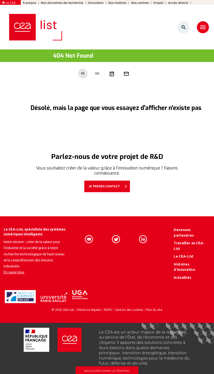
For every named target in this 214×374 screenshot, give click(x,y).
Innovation (96, 2)
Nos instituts (117, 2)
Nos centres (140, 2)
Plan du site (154, 309)
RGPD (108, 309)
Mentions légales (89, 309)
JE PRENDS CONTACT (108, 186)
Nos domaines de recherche (62, 2)
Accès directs (178, 2)
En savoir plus (14, 272)
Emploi (158, 2)
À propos (29, 2)
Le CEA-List (183, 256)
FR (83, 73)
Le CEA (11, 2)
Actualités (182, 277)
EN (97, 73)
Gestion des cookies (129, 309)
